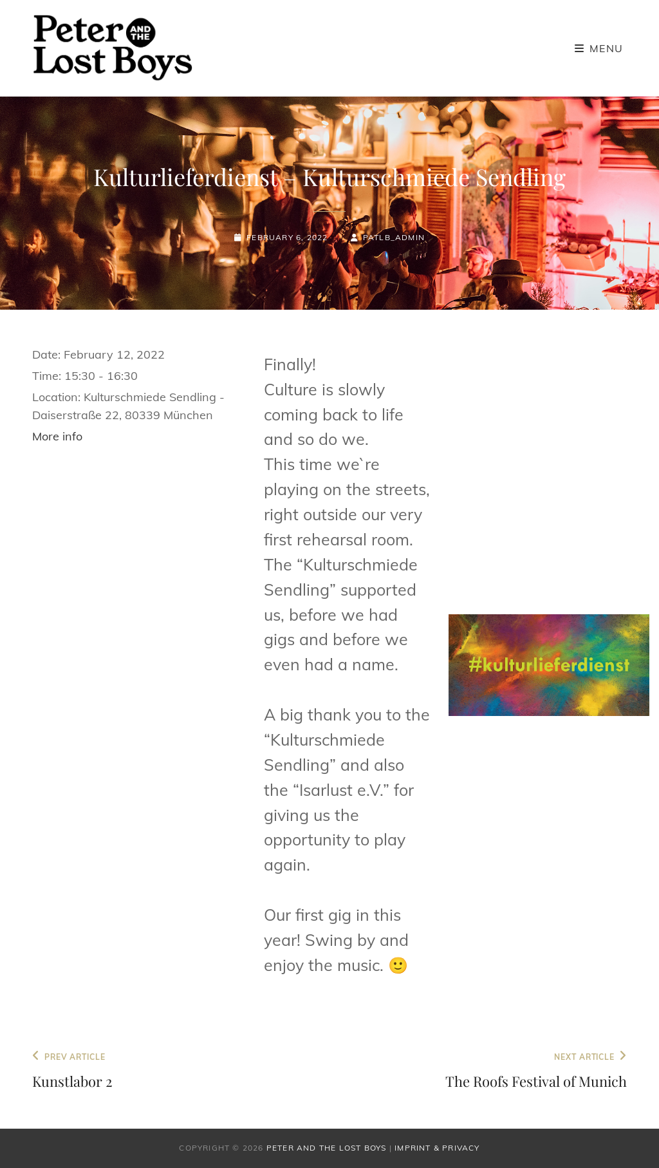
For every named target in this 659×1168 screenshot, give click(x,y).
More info (57, 436)
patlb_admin (394, 237)
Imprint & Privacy (436, 1148)
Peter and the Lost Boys (326, 1148)
